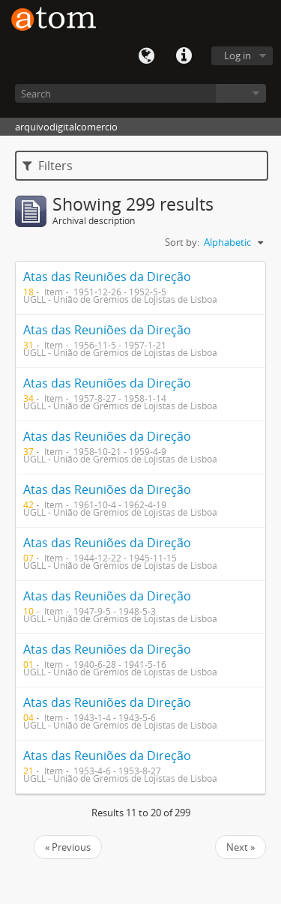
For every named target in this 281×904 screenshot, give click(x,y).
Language (146, 56)
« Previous (68, 847)
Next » (240, 847)
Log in (237, 55)
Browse (241, 93)
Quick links (183, 56)
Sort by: (182, 242)
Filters (47, 165)
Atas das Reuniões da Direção (107, 276)
